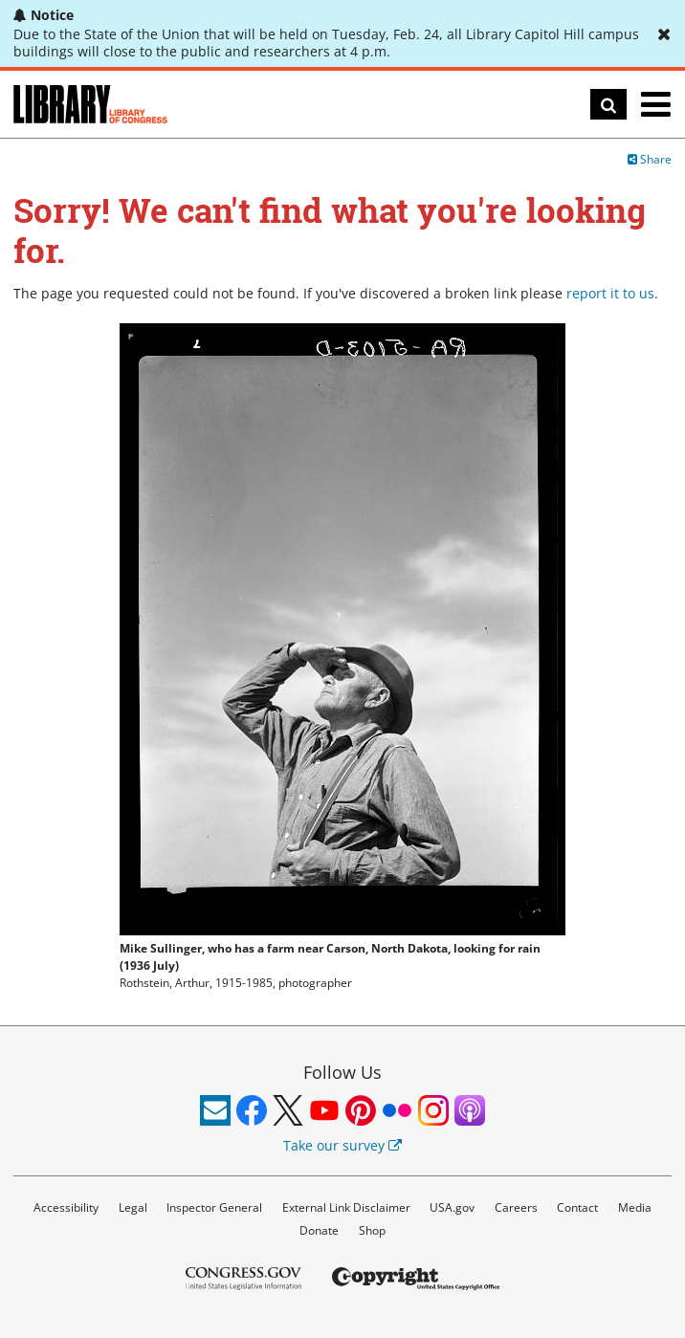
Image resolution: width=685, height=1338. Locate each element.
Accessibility (66, 1207)
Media (635, 1207)
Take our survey (342, 1145)
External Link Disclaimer (346, 1207)
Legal (133, 1207)
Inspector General (214, 1207)
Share (650, 159)
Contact (577, 1207)
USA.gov (452, 1207)
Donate (319, 1230)
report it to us (610, 293)
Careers (516, 1207)
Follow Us (342, 1072)
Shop (372, 1230)
